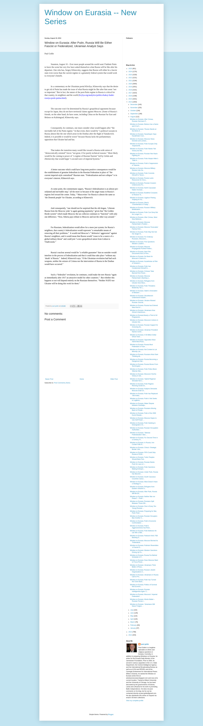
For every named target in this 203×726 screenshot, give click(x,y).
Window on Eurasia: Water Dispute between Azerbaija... (142, 404)
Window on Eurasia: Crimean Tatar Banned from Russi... (142, 272)
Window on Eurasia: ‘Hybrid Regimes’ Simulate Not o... (143, 380)
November (134, 108)
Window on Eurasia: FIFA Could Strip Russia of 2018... (142, 453)
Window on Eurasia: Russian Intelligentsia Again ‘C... (140, 590)
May (132, 616)
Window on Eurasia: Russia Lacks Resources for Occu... (141, 179)
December (134, 104)
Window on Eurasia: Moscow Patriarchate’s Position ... (140, 223)
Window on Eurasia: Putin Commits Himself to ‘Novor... (142, 174)
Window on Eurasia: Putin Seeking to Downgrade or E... (142, 424)
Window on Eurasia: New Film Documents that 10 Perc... (140, 252)
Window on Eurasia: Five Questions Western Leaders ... (142, 243)
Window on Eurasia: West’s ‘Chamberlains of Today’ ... (140, 203)
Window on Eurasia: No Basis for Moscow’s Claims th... (141, 257)
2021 (130, 81)
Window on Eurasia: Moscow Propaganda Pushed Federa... (141, 247)
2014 (130, 102)
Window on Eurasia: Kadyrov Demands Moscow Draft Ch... (143, 389)
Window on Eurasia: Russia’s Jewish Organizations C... (142, 571)
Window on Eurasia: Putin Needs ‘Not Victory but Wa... (143, 149)
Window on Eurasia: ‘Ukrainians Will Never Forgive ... (142, 605)
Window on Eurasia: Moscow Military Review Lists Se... (142, 169)
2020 (130, 84)
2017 (130, 93)
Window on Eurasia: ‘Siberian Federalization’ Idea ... (140, 433)
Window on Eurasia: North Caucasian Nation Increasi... (143, 189)
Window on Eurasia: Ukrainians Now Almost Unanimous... (142, 311)
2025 (130, 68)
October (133, 110)
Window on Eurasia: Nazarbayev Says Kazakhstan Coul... (143, 135)
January (133, 628)
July (132, 610)
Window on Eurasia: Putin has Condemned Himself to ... (140, 267)
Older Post (114, 379)
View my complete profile (134, 700)
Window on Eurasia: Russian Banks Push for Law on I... (142, 463)
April (132, 619)
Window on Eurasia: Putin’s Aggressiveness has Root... (140, 527)
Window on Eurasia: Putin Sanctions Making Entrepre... (142, 468)
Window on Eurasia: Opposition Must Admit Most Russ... (142, 341)
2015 (130, 99)
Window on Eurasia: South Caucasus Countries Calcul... (143, 478)
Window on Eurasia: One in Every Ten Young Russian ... (143, 507)
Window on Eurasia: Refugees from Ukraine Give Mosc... (142, 282)
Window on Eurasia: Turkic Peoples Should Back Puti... (142, 458)
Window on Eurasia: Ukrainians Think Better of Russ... (143, 566)
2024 (130, 71)
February (133, 625)
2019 (130, 87)
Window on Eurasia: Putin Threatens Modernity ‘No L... (142, 287)
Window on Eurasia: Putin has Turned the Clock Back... (143, 580)
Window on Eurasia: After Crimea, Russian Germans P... (141, 120)
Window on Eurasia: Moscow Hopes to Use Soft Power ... (143, 419)
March (132, 622)
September (134, 114)
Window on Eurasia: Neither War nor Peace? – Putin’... (142, 497)
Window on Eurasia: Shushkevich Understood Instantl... (141, 296)
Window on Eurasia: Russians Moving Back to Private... (143, 409)
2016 (130, 96)
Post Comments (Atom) (62, 383)
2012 (130, 635)
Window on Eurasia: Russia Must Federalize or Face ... (141, 345)
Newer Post (49, 379)
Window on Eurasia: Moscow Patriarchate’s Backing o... (140, 277)
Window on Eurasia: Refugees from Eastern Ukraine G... (142, 487)
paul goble (145, 644)
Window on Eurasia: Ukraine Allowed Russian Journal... (142, 301)
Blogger (110, 714)
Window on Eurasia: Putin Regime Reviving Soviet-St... (142, 385)
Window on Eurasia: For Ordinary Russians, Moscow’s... (141, 238)
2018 (130, 90)
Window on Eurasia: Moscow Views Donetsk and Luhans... (142, 140)
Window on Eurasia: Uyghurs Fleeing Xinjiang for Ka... (142, 198)
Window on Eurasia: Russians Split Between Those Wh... (142, 502)
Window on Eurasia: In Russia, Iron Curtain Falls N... (142, 443)
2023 (130, 75)
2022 (130, 78)
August (133, 117)
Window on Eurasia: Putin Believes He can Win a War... (143, 531)
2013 (130, 632)
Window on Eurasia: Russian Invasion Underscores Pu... (143, 184)
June (132, 613)
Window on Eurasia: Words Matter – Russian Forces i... (142, 600)
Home (82, 379)
